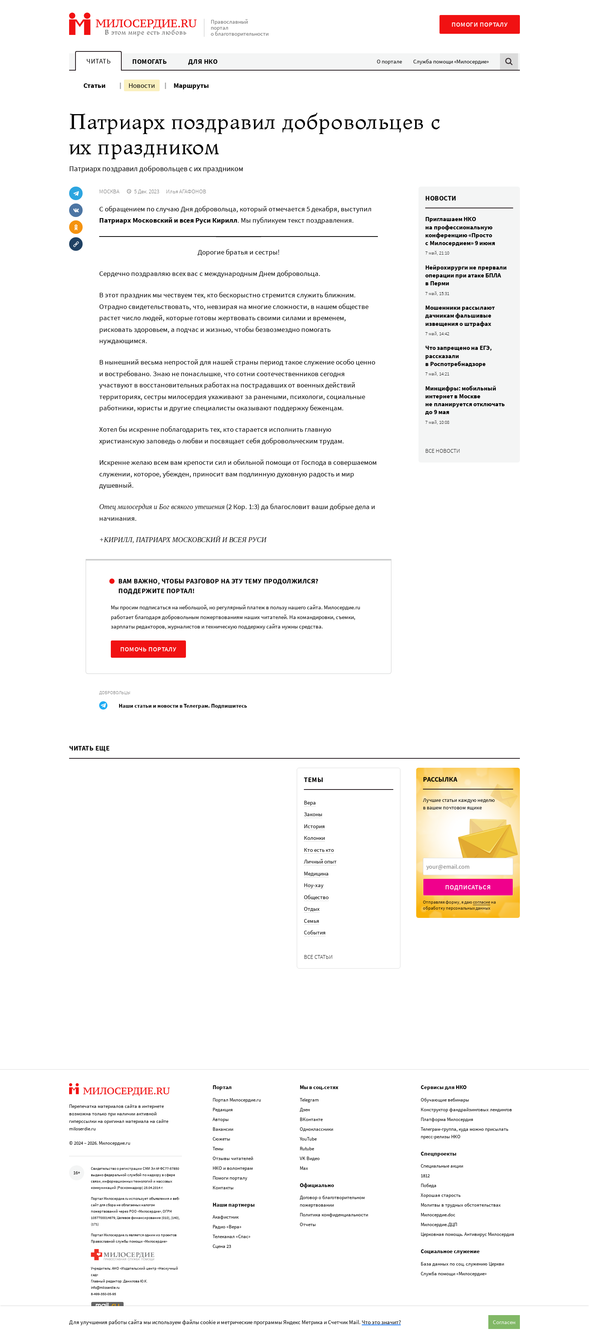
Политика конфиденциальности (334, 1214)
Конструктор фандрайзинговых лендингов (466, 1109)
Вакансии (223, 1129)
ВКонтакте (311, 1119)
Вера (310, 802)
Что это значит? (381, 1322)
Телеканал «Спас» (232, 1236)
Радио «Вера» (227, 1226)
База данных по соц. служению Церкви (462, 1264)
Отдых (312, 908)
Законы (313, 814)
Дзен (305, 1109)
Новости (141, 85)
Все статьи (318, 956)
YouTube (308, 1139)
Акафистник (226, 1217)
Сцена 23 (222, 1246)
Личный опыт (320, 861)
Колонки (314, 837)
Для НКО (203, 61)
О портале (389, 61)
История (314, 826)
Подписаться (468, 887)
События (315, 932)
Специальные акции (442, 1166)
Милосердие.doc (438, 1214)
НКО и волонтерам (233, 1168)
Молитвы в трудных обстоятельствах (461, 1205)
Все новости (442, 450)
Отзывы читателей (233, 1158)
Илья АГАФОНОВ (186, 191)
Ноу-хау (313, 885)
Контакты (223, 1187)
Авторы (221, 1119)
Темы (218, 1148)
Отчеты (308, 1224)
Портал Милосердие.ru (237, 1100)
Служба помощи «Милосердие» (451, 61)
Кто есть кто (319, 849)
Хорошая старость (441, 1195)
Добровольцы (114, 692)
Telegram (309, 1100)
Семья (311, 920)
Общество (316, 897)
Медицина (316, 873)
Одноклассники (316, 1129)
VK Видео (310, 1158)
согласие (481, 902)
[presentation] (468, 866)
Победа (428, 1185)
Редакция (223, 1109)
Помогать (149, 61)
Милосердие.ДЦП (439, 1224)
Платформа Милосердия (447, 1119)
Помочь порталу (148, 649)
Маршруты (191, 85)
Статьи (94, 85)
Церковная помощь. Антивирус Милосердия (467, 1234)
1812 (425, 1175)
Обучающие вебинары (445, 1100)
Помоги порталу (480, 24)
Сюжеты (221, 1139)
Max (304, 1168)
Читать (98, 61)
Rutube (307, 1148)
